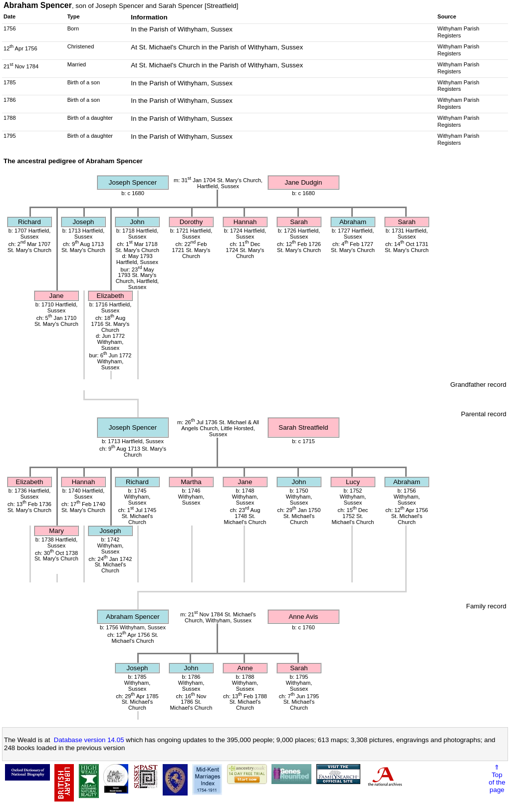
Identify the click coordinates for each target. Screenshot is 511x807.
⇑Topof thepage (497, 779)
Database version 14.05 (89, 740)
